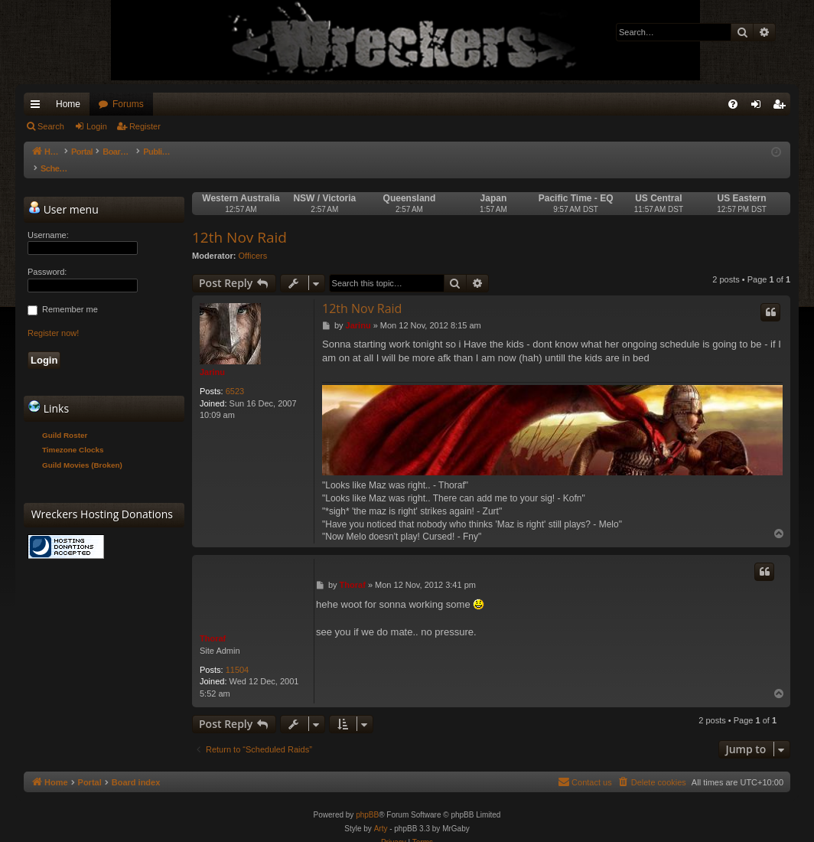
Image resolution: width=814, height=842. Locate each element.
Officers (253, 240)
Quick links (38, 107)
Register (145, 126)
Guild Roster (64, 420)
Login (96, 126)
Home (68, 104)
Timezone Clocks (73, 434)
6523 (235, 375)
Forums (128, 104)
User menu (63, 193)
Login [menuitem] (759, 107)
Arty (381, 813)
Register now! (53, 317)
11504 (237, 654)
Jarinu (212, 356)
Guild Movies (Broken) (82, 449)
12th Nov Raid (239, 222)
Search (50, 126)
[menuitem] (732, 104)
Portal (90, 151)
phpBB (367, 799)
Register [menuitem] (782, 107)
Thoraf (213, 623)
